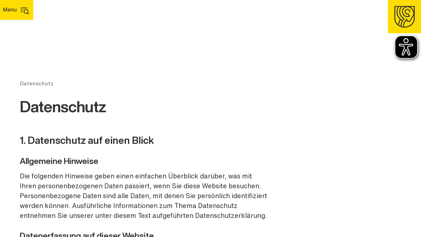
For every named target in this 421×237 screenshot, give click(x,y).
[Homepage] (404, 16)
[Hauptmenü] (16, 10)
